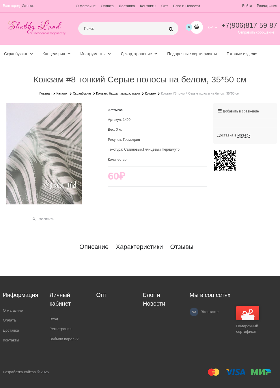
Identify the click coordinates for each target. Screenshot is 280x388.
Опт (164, 6)
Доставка (127, 6)
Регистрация (267, 6)
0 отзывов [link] (115, 110)
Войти (247, 6)
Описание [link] (94, 247)
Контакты (148, 6)
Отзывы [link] (181, 247)
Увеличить (45, 219)
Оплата (107, 6)
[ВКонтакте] (194, 312)
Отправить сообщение (256, 32)
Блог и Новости (186, 6)
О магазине (86, 6)
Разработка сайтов (19, 372)
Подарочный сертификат (247, 320)
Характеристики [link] (139, 247)
